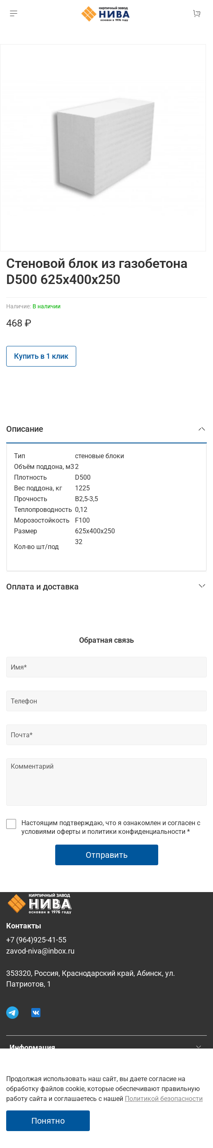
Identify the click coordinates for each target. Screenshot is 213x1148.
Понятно (48, 1121)
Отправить (107, 855)
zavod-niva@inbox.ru (40, 951)
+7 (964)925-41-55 (36, 940)
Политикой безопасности (164, 1099)
